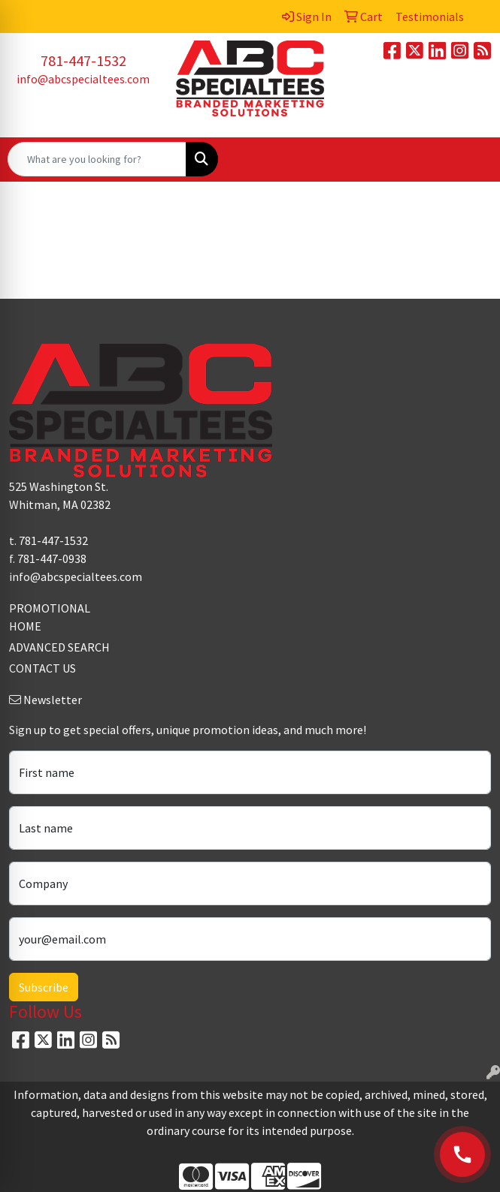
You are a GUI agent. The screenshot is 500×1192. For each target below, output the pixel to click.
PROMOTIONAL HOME (49, 617)
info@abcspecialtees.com (83, 78)
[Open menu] (470, 159)
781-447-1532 (83, 60)
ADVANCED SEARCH (59, 647)
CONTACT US (42, 668)
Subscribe (43, 987)
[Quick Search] (97, 159)
